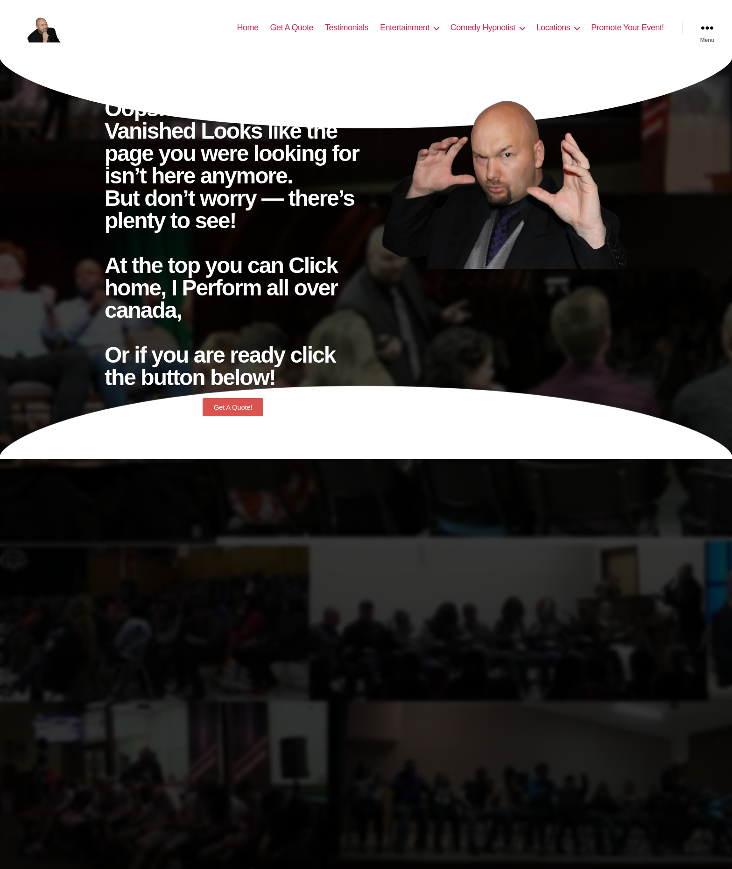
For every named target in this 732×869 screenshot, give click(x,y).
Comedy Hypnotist (482, 33)
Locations (553, 33)
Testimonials (346, 33)
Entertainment (404, 33)
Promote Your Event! (627, 33)
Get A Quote (291, 33)
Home (247, 33)
